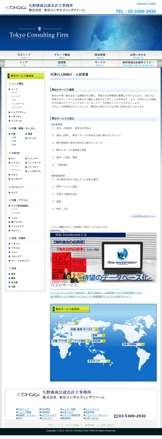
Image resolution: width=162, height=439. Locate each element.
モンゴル (32, 138)
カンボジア (16, 179)
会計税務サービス (59, 296)
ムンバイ (16, 96)
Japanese (142, 3)
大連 (14, 141)
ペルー (14, 252)
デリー (15, 92)
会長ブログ (67, 412)
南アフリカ (16, 222)
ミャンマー (33, 158)
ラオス (14, 175)
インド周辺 (82, 341)
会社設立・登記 (84, 292)
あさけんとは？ (49, 415)
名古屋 (14, 282)
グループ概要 (24, 412)
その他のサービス (122, 296)
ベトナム (15, 163)
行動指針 (45, 412)
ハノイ (15, 166)
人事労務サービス (132, 292)
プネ (14, 100)
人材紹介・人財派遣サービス (108, 292)
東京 (13, 274)
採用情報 (89, 412)
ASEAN (101, 341)
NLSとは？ (46, 418)
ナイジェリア (17, 226)
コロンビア (16, 256)
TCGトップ (23, 409)
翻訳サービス (105, 296)
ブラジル (15, 248)
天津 (14, 145)
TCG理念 (45, 409)
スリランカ (16, 121)
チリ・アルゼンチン (20, 260)
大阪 (13, 286)
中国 (13, 134)
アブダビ (16, 213)
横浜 (13, 278)
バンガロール (18, 103)
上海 (14, 137)
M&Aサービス (76, 296)
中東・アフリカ (60, 341)
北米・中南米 (131, 345)
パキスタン (16, 116)
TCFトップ (53, 425)
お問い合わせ (92, 418)
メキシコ (15, 244)
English (152, 3)
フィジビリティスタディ (62, 292)
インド (14, 89)
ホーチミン (17, 170)
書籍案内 (66, 418)
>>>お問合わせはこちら (143, 216)
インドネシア (34, 163)
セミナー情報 (91, 296)
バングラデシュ (18, 112)
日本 (100, 335)
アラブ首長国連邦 (19, 206)
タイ (13, 158)
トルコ (14, 218)
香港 (30, 134)
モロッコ (15, 230)
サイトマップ (92, 409)
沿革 (20, 418)
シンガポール (34, 171)
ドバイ (15, 209)
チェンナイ (17, 107)
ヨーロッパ (64, 323)
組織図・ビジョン (27, 415)
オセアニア (96, 361)
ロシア (14, 192)
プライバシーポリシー (96, 415)
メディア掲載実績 (71, 415)
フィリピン (33, 167)
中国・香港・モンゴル (79, 330)
